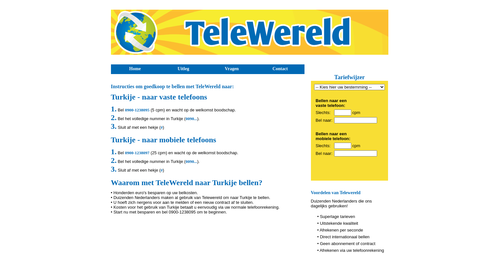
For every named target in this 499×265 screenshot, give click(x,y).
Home (135, 68)
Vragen (232, 68)
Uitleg (183, 68)
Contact (280, 68)
